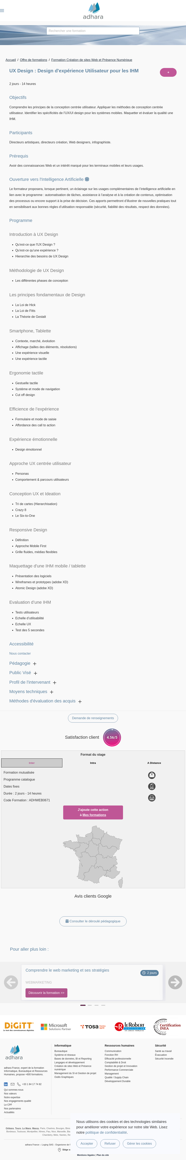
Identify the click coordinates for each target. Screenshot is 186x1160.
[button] (2, 10)
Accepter (87, 1143)
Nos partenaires (12, 1108)
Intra (93, 762)
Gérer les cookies (139, 1143)
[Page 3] (96, 1005)
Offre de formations (33, 60)
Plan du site (102, 1155)
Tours (18, 1128)
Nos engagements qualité (17, 1101)
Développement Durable (117, 1081)
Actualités (9, 1112)
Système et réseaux (65, 1055)
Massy (35, 1128)
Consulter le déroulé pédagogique (93, 921)
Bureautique (60, 1051)
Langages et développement (69, 1062)
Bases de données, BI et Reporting (73, 1058)
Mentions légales (86, 1155)
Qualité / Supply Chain (116, 1077)
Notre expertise (12, 1097)
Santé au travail (163, 1051)
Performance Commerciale (119, 1069)
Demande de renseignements (93, 718)
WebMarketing (39, 982)
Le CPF (8, 1104)
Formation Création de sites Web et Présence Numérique (91, 60)
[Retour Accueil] (93, 10)
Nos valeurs (10, 1093)
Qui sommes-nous (13, 1089)
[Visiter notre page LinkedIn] (6, 1084)
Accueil (11, 60)
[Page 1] (83, 1005)
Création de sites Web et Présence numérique (72, 1068)
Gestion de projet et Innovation (121, 1066)
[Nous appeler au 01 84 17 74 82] (29, 1084)
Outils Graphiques (64, 1077)
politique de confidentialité (106, 1132)
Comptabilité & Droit (115, 1062)
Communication (113, 1051)
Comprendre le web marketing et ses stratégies (67, 970)
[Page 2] (90, 1005)
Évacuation (161, 1055)
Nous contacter (20, 653)
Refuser (110, 1143)
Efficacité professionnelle (118, 1058)
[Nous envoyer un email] (13, 1084)
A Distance (154, 762)
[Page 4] (103, 1005)
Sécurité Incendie (164, 1058)
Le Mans (26, 1128)
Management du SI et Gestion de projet (75, 1073)
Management (112, 1073)
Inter (32, 762)
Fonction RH (111, 1055)
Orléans (10, 1128)
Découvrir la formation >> (46, 993)
